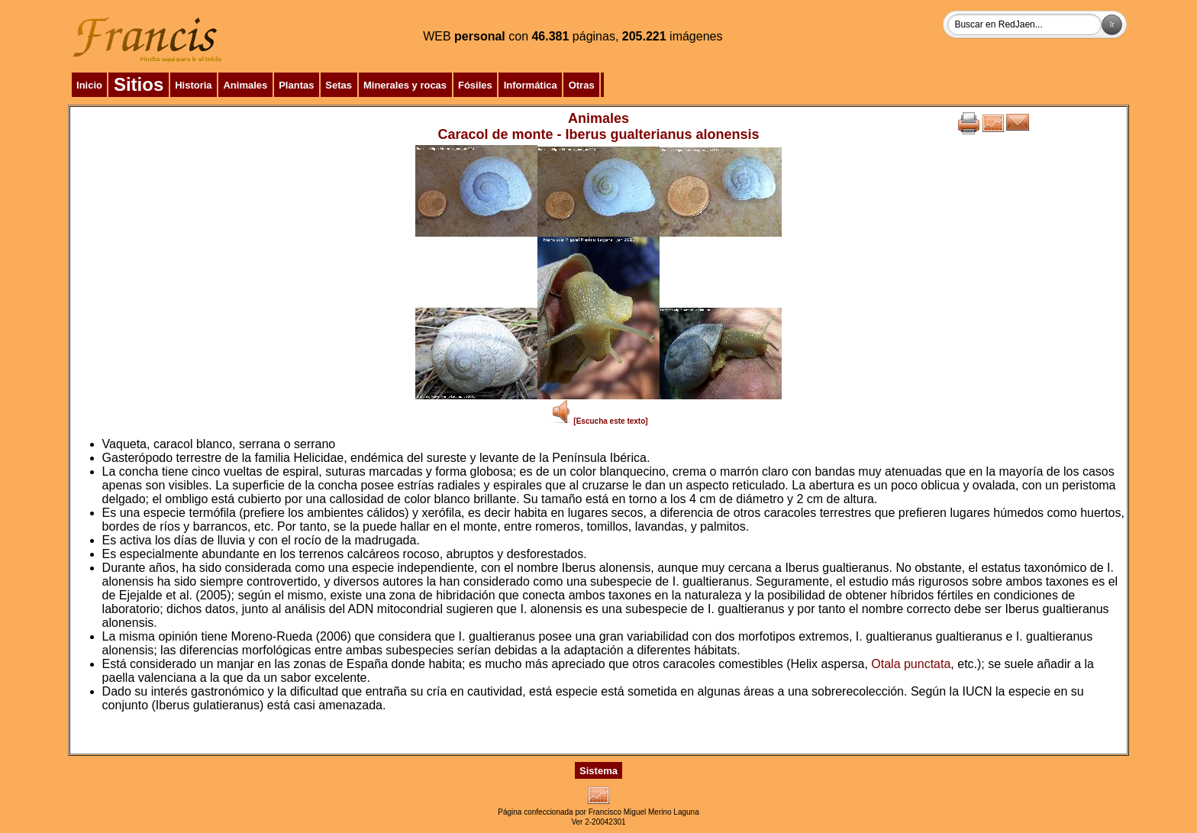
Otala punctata (910, 663)
